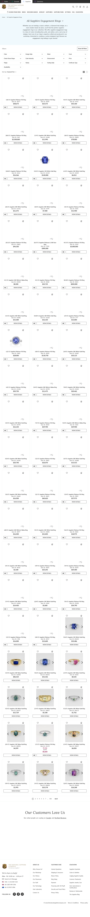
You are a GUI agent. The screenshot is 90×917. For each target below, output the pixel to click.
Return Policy (55, 876)
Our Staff (35, 882)
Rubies (6, 1)
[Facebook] (18, 894)
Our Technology (37, 886)
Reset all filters (82, 48)
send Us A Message (11, 879)
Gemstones (40, 1)
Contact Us (36, 892)
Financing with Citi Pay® (58, 886)
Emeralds (16, 1)
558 (50, 799)
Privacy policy (84, 903)
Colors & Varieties (74, 872)
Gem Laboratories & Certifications (75, 887)
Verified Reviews (60, 818)
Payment (53, 882)
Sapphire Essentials (75, 869)
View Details (18, 107)
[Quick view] (5, 107)
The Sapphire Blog (75, 894)
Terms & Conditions (73, 903)
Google (48, 818)
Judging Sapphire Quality (76, 876)
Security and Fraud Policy (58, 889)
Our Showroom (37, 879)
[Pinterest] (14, 894)
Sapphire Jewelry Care (76, 882)
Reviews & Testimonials (76, 891)
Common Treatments (75, 879)
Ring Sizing (54, 879)
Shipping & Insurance (57, 872)
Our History (36, 876)
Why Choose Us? (37, 869)
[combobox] (11, 72)
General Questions (56, 869)
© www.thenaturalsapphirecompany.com (55, 903)
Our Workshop (37, 872)
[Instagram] (22, 894)
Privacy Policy (55, 892)
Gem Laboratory (37, 889)
